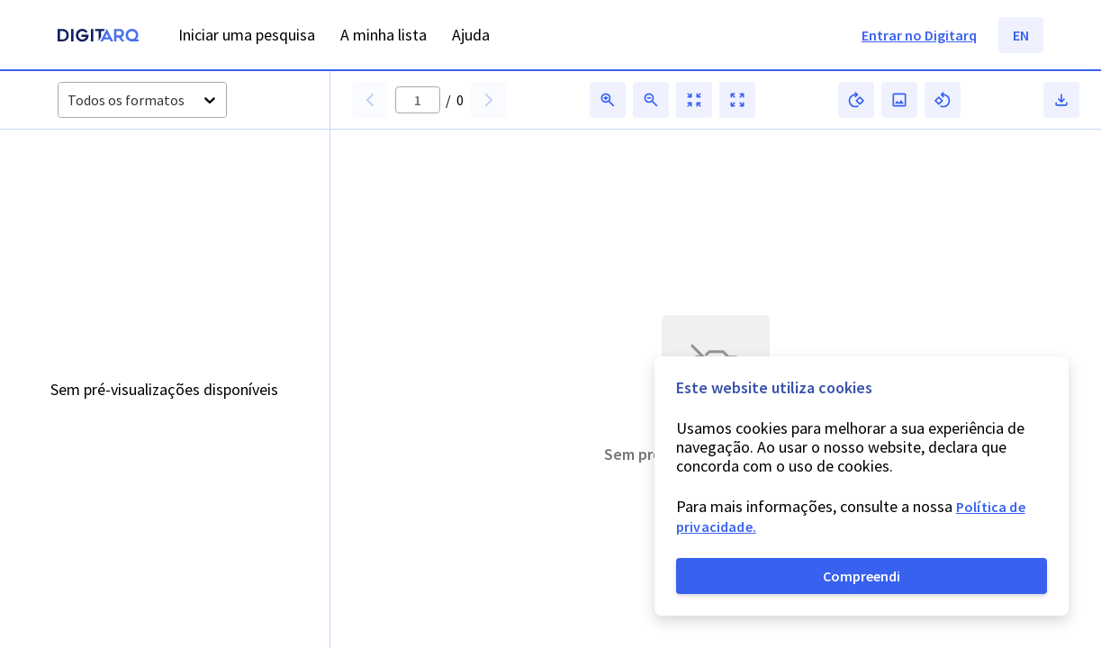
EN (1021, 35)
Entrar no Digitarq (919, 35)
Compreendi (861, 576)
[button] (370, 100)
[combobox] (69, 100)
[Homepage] (98, 37)
